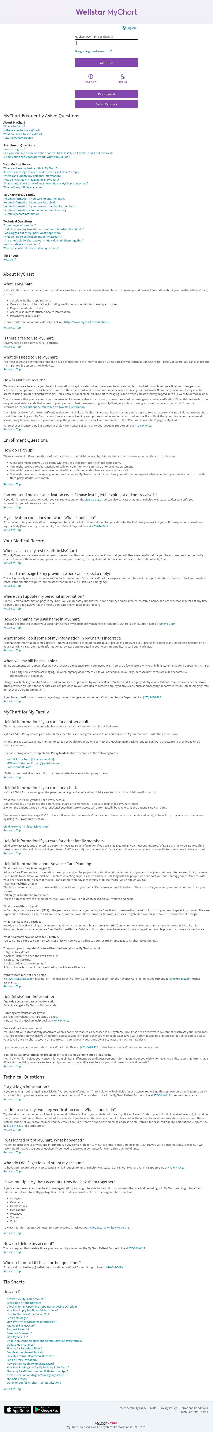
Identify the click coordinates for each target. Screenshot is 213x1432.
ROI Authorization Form (23, 763)
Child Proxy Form (14, 826)
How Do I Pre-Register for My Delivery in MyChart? (38, 1367)
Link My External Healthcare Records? (30, 1356)
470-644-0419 (143, 425)
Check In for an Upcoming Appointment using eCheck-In (42, 1306)
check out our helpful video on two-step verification (52, 407)
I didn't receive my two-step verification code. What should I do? (43, 229)
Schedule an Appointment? (24, 1303)
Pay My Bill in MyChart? (21, 1325)
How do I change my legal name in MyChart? (31, 179)
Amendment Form (19, 767)
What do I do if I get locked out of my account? (32, 237)
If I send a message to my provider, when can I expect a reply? (42, 172)
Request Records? (18, 1329)
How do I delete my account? (21, 244)
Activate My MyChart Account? (26, 1299)
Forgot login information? (93, 51)
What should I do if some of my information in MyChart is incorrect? (45, 183)
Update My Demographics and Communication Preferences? (44, 1341)
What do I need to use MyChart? (23, 134)
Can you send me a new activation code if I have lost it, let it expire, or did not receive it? (58, 153)
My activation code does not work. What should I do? (36, 157)
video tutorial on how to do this (109, 1227)
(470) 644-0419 (60, 1020)
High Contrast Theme (194, 1412)
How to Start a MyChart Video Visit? (29, 1314)
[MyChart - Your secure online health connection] (106, 12)
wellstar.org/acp (19, 979)
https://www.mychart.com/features (86, 322)
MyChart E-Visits (17, 1379)
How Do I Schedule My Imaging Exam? (30, 1363)
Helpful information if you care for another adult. (34, 198)
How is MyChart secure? (18, 138)
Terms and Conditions (194, 1408)
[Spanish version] (43, 759)
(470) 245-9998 (152, 697)
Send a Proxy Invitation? (22, 1360)
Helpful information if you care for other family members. (39, 206)
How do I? (9, 259)
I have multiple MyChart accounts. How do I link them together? (43, 240)
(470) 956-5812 (178, 979)
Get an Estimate (106, 104)
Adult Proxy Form (19, 759)
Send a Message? (17, 1318)
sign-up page (93, 499)
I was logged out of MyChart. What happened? (32, 233)
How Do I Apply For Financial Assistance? (32, 1310)
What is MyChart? (14, 126)
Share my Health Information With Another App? (37, 1371)
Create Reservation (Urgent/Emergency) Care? (35, 1375)
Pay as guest (106, 94)
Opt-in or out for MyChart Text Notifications (34, 1382)
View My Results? (17, 1337)
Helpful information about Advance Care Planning (34, 210)
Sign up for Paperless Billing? (24, 1348)
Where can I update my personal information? (32, 176)
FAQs (153, 1408)
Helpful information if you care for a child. (29, 202)
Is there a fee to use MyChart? (21, 130)
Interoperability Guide (133, 1408)
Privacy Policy (168, 1408)
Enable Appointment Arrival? (25, 1352)
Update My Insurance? (21, 1344)
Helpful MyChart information (21, 214)
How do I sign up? (14, 149)
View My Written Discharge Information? (32, 1322)
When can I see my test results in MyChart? (30, 168)
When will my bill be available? (22, 187)
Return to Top (12, 327)
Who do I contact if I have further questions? (31, 248)
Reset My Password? (19, 1333)
